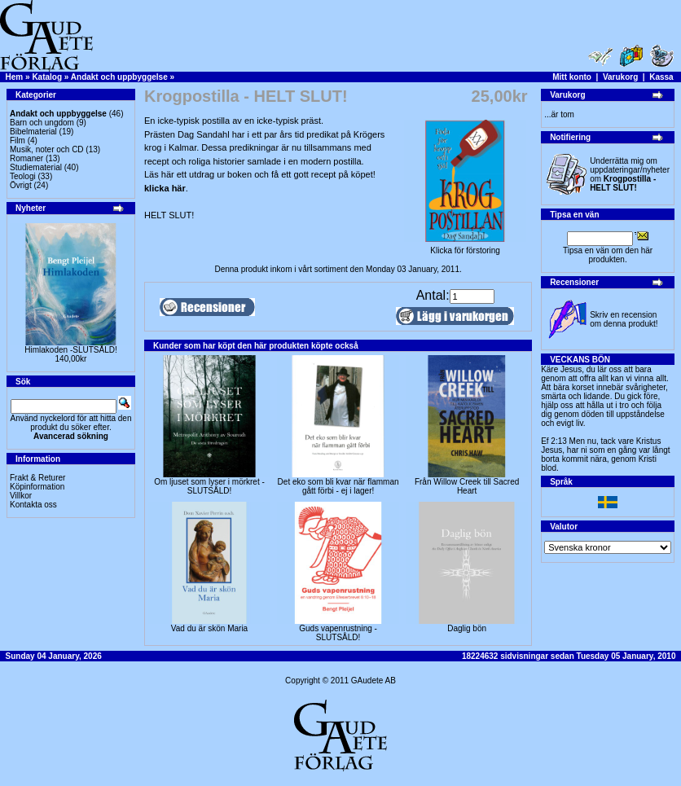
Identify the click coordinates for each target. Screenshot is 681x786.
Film (17, 140)
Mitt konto (571, 76)
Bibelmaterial (33, 131)
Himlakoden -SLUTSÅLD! (70, 349)
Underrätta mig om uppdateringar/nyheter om (630, 174)
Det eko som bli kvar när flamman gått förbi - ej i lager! (338, 486)
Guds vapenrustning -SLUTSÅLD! (338, 633)
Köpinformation (37, 486)
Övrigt (21, 185)
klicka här (165, 188)
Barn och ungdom (42, 122)
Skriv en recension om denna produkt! (623, 319)
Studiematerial (36, 167)
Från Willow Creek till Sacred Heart (467, 486)
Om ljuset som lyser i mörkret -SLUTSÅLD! (209, 486)
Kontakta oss (33, 504)
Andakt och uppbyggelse (119, 76)
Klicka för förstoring (465, 247)
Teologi (23, 176)
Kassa (661, 76)
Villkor (21, 495)
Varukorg (620, 76)
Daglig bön (466, 628)
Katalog (47, 76)
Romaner (26, 158)
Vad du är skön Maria (209, 628)
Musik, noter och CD (47, 149)
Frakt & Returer (37, 477)
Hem (15, 76)
